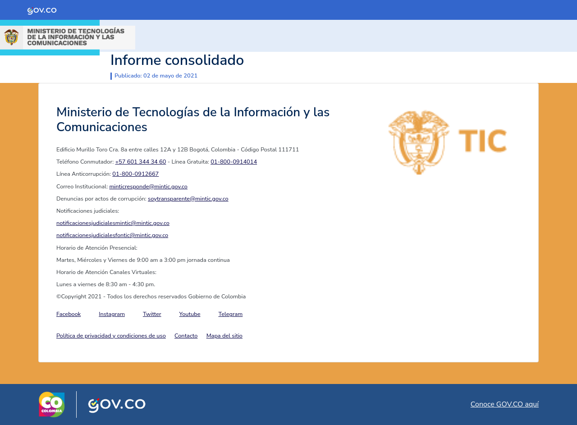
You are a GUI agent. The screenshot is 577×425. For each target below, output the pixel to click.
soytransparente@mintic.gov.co (188, 199)
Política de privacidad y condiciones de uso (111, 336)
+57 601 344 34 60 (140, 162)
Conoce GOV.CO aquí (505, 404)
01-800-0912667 (135, 174)
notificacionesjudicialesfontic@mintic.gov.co (112, 235)
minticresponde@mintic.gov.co (148, 187)
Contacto (185, 336)
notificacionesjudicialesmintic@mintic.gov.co (112, 223)
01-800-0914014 (234, 162)
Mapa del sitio (224, 336)
